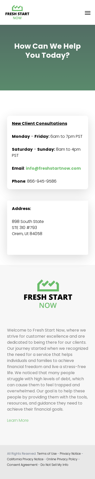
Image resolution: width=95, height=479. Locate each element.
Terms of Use (47, 453)
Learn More (18, 420)
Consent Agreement (22, 465)
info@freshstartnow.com (53, 168)
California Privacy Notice (25, 459)
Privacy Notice (70, 453)
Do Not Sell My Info (54, 465)
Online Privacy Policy (62, 459)
